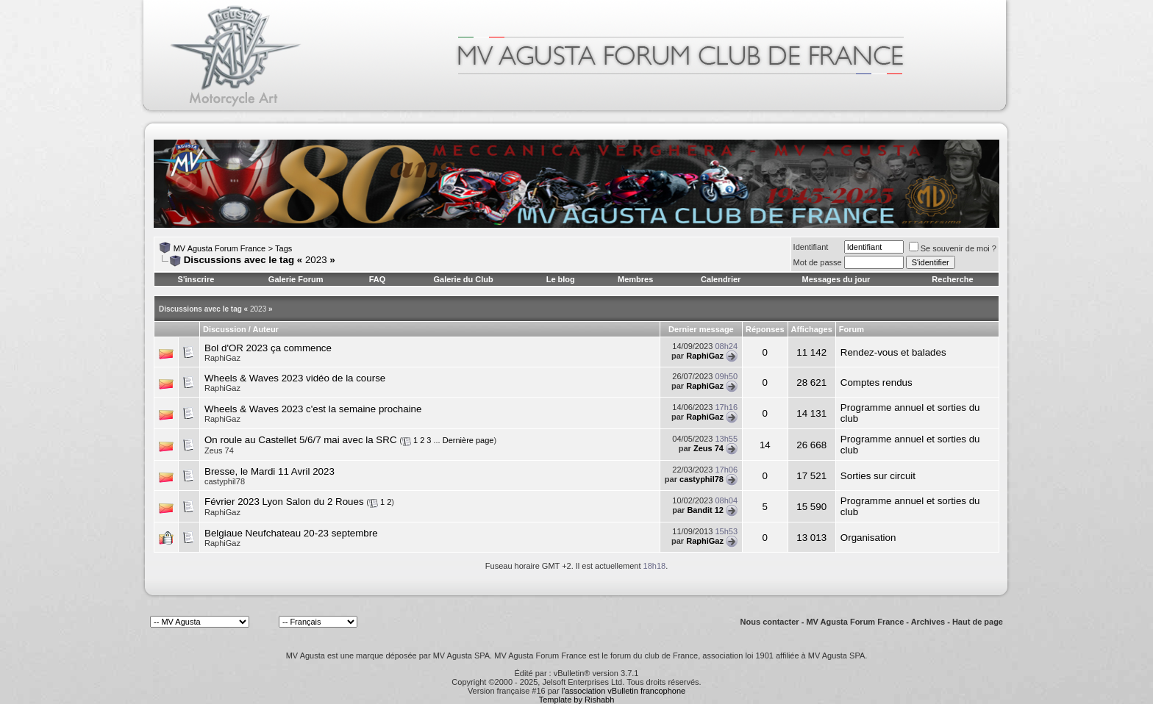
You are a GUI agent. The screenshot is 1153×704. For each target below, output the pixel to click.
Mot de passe (817, 262)
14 (765, 444)
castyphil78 (224, 481)
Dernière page (468, 440)
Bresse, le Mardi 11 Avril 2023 (269, 471)
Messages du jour (836, 279)
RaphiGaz (222, 357)
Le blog (560, 279)
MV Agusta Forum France (219, 248)
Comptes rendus (876, 382)
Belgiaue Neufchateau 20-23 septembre (291, 533)
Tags (283, 248)
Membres (635, 279)
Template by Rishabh (577, 699)
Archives (928, 621)
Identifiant (811, 247)
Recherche (952, 279)
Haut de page (977, 621)
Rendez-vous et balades (893, 352)
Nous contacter (769, 621)
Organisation (868, 537)
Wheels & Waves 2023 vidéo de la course (294, 378)
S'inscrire (196, 279)
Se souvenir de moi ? (952, 248)
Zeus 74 (219, 450)
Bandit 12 (705, 510)
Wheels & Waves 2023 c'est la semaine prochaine (312, 408)
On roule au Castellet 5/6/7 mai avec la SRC (300, 439)
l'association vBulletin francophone (623, 690)
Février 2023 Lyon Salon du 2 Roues (284, 501)
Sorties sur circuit (877, 475)
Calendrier (720, 279)
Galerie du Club (463, 279)
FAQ (377, 279)
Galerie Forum (296, 279)
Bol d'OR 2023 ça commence (268, 347)
